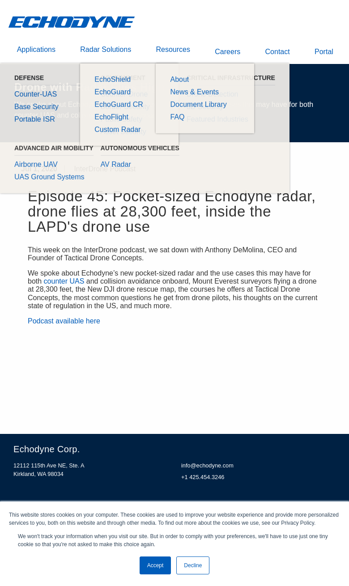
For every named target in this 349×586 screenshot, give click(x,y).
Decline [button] (193, 565)
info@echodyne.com (207, 470)
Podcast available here (64, 325)
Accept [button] (155, 565)
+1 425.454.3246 (202, 481)
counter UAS (64, 285)
